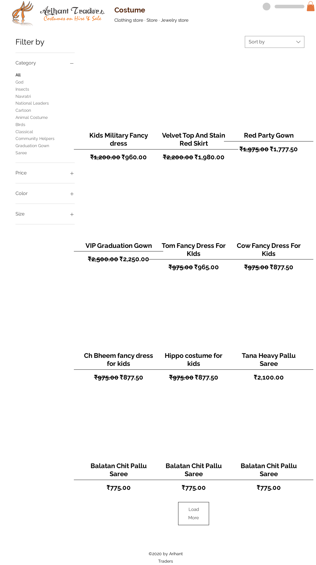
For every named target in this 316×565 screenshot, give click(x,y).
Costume (129, 10)
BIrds (20, 124)
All (18, 74)
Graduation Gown (32, 145)
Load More (193, 513)
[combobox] (274, 42)
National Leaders (32, 103)
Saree (21, 152)
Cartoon (23, 110)
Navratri (23, 96)
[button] (310, 6)
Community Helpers (35, 138)
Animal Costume (31, 117)
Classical (24, 131)
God (19, 81)
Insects (22, 89)
